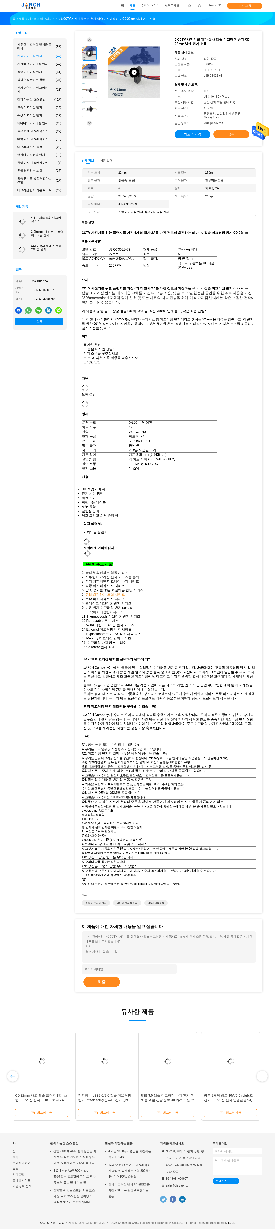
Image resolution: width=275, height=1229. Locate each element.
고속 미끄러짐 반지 (39, 107)
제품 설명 (106, 160)
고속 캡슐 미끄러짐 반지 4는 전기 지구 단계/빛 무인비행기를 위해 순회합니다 (40, 1100)
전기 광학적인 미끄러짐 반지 (39, 89)
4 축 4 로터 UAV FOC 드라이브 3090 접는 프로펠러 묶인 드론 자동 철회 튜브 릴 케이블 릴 (74, 1176)
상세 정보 (88, 160)
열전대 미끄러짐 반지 (39, 155)
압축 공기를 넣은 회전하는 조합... (39, 180)
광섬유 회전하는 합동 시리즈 (106, 572)
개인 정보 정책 (21, 1186)
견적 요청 (245, 5)
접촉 (39, 321)
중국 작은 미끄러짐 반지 (55, 1222)
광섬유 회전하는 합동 (39, 80)
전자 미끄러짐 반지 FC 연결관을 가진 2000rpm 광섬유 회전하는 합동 (129, 1190)
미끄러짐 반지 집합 (39, 147)
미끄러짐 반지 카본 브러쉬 (39, 190)
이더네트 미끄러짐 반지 (39, 123)
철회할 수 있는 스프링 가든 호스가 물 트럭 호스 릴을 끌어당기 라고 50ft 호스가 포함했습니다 (74, 1196)
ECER (231, 1222)
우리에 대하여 (21, 1162)
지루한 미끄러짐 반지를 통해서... (39, 46)
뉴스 (15, 1168)
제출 (102, 981)
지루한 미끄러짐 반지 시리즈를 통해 (112, 577)
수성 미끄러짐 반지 (39, 115)
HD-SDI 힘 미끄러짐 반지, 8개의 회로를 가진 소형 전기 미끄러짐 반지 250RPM (166, 1100)
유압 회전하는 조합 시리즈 (105, 594)
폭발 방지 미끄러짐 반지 (39, 163)
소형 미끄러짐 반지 (95, 903)
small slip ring (156, 903)
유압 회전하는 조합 (39, 171)
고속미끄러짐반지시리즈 (104, 612)
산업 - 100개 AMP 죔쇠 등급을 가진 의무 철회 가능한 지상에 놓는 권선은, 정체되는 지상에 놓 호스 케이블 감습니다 (74, 1157)
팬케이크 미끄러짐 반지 (39, 64)
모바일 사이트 (21, 1180)
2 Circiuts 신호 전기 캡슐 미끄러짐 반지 (47, 233)
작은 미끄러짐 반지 (127, 903)
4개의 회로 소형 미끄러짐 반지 (46, 219)
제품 (15, 1157)
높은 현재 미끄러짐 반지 (39, 131)
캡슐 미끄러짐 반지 (39, 56)
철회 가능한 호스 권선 (39, 99)
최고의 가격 (192, 134)
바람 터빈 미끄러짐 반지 (39, 139)
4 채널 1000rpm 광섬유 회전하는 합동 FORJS (129, 1154)
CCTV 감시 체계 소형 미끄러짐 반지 (46, 247)
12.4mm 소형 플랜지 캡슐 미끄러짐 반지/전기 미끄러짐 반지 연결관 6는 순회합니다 (230, 1100)
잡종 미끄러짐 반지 (39, 72)
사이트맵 (18, 1174)
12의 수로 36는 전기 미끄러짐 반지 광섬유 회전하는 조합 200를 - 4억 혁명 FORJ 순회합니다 (129, 1170)
